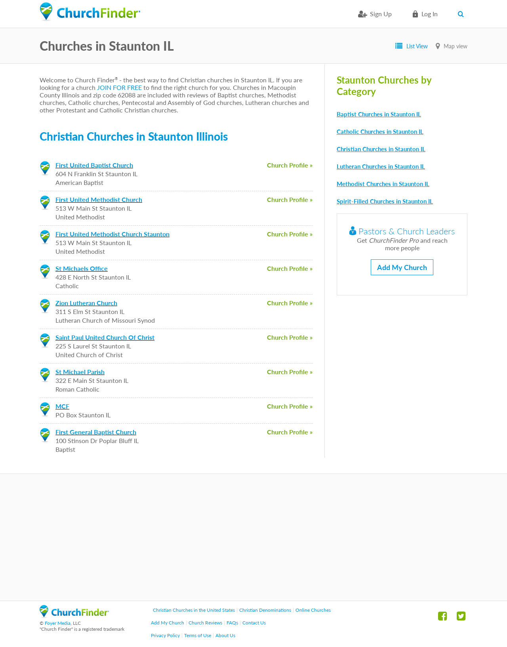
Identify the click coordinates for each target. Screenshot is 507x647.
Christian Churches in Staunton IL (381, 148)
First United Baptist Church (94, 165)
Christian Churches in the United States (194, 610)
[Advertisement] (253, 537)
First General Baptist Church (95, 432)
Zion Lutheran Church (86, 302)
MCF (62, 406)
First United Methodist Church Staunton (112, 234)
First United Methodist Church (98, 199)
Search (462, 14)
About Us (225, 635)
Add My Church (402, 267)
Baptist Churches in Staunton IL (379, 114)
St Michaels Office (81, 268)
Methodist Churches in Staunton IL (383, 183)
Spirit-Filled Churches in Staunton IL (385, 201)
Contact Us (254, 623)
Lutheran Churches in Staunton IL (381, 166)
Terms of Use (197, 635)
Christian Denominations (265, 610)
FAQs (232, 623)
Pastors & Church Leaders (402, 231)
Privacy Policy (165, 635)
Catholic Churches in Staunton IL (380, 131)
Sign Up (381, 13)
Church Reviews (205, 623)
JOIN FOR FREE (119, 87)
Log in (429, 13)
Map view (455, 46)
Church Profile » (290, 165)
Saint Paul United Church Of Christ (104, 337)
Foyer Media (58, 623)
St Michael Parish (80, 371)
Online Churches (313, 610)
